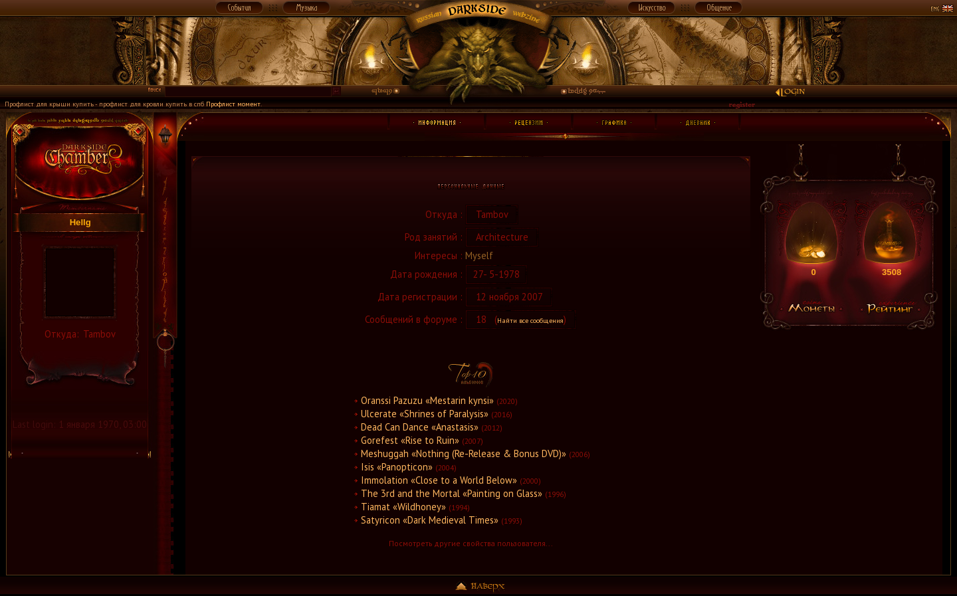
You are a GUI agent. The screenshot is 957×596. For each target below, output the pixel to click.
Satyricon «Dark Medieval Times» (429, 520)
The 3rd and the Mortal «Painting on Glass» (451, 493)
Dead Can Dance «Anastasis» (419, 427)
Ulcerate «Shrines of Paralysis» (424, 413)
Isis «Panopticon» (397, 466)
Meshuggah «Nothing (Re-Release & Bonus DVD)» (463, 453)
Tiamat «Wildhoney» (403, 506)
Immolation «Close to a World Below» (439, 480)
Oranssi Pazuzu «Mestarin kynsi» (427, 400)
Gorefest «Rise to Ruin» (410, 440)
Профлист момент (233, 103)
